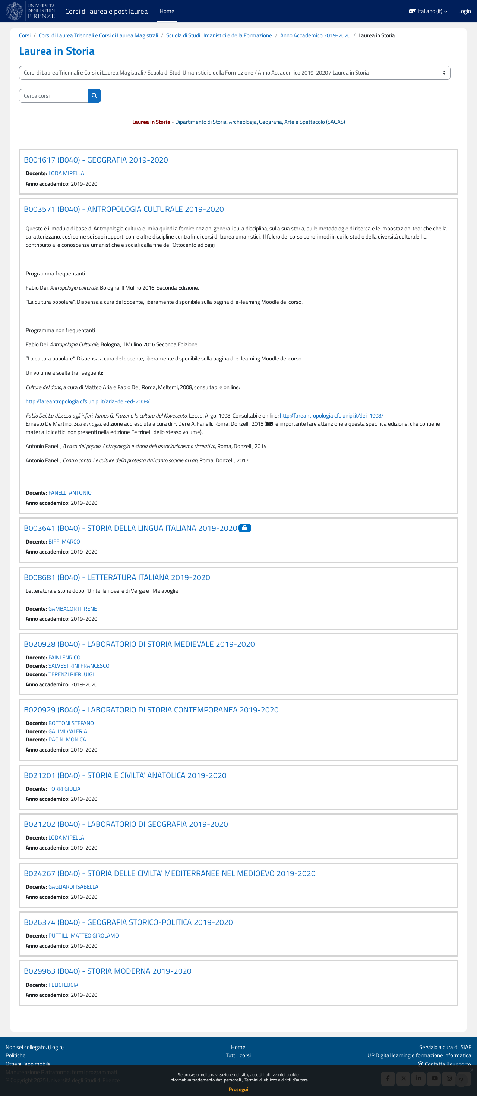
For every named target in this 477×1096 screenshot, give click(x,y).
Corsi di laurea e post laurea (106, 11)
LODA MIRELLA (74, 173)
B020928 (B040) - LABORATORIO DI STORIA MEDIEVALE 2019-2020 (146, 648)
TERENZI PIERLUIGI (78, 678)
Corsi (32, 35)
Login (464, 11)
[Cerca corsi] (61, 96)
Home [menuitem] (167, 11)
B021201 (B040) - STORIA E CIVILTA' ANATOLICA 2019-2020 (132, 780)
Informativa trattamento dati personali (206, 1079)
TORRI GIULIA (72, 794)
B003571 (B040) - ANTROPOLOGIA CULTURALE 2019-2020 (131, 209)
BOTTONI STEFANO (78, 728)
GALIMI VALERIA (75, 736)
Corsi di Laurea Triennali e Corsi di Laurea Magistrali (105, 35)
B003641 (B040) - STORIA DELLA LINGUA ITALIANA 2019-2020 (138, 531)
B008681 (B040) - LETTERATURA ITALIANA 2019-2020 (124, 581)
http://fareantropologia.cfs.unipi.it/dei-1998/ (339, 417)
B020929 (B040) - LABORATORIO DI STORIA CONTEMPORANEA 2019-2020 (158, 714)
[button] (428, 11)
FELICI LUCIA (71, 991)
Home (238, 1046)
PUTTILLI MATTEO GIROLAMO (91, 941)
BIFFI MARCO (72, 545)
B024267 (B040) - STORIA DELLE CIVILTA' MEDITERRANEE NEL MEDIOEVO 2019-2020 (177, 879)
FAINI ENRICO (72, 661)
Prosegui (239, 1089)
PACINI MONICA (75, 744)
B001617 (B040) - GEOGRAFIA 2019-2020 (103, 160)
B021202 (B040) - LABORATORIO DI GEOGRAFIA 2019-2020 (133, 829)
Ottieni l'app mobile (28, 1063)
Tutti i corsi (238, 1055)
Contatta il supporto (444, 1063)
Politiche (16, 1055)
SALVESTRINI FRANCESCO (86, 670)
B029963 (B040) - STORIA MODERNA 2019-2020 (115, 977)
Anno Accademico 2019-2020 (323, 35)
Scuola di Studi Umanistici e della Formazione (226, 35)
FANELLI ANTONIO (77, 495)
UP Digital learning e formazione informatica (419, 1055)
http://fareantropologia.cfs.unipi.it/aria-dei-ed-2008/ (95, 403)
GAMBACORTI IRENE (80, 612)
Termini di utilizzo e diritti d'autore (276, 1079)
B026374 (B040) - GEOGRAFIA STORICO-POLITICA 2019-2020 (135, 928)
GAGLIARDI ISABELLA (81, 892)
